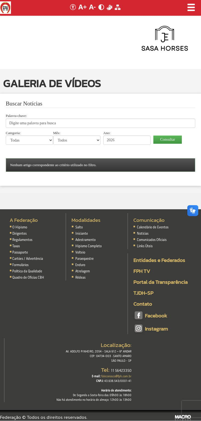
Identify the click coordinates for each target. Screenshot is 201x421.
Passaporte (20, 252)
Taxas (16, 246)
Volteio (80, 252)
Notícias (142, 233)
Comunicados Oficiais (151, 240)
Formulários (20, 265)
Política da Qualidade (27, 271)
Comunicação (149, 220)
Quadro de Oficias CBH (28, 277)
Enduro (80, 265)
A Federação (24, 220)
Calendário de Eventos (152, 227)
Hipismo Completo (88, 246)
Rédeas (80, 277)
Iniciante (81, 233)
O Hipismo (19, 227)
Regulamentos (22, 240)
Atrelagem (82, 271)
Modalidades (85, 220)
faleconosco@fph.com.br (116, 376)
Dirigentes (19, 233)
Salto (79, 227)
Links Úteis (144, 246)
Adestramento (85, 240)
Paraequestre (84, 259)
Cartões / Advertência (27, 259)
